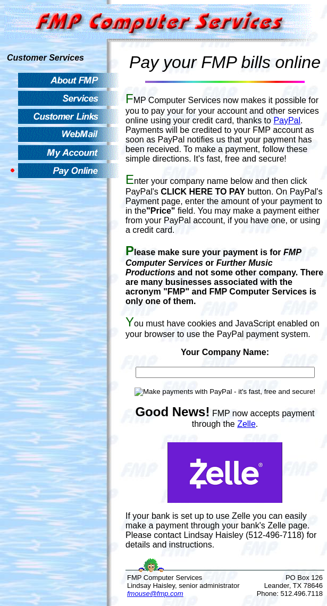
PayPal (286, 120)
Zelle (246, 423)
